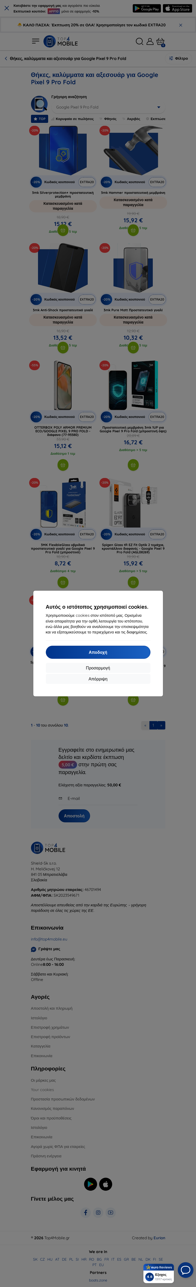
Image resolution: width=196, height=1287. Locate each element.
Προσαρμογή (98, 668)
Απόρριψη (98, 678)
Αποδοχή (98, 652)
